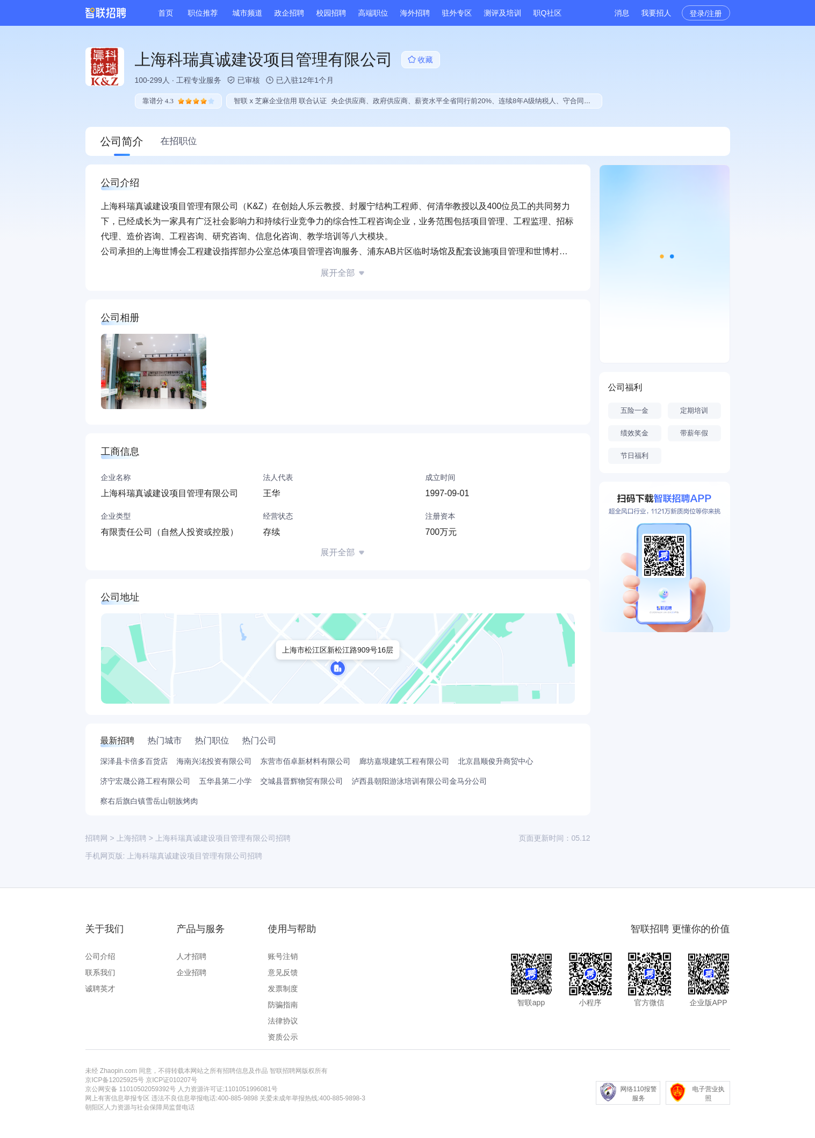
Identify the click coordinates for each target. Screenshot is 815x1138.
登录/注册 (706, 13)
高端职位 (373, 13)
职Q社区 (547, 13)
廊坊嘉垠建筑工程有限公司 (404, 761)
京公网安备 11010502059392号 (130, 1089)
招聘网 (96, 838)
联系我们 (100, 972)
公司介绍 (100, 956)
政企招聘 (290, 13)
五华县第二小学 (225, 781)
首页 (166, 13)
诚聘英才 (100, 988)
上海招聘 (132, 838)
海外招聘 (415, 13)
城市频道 (248, 13)
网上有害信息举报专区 (117, 1098)
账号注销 (283, 956)
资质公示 (283, 1037)
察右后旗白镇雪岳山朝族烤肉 (149, 801)
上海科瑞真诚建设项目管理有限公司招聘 (194, 855)
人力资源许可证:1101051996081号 (228, 1089)
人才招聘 (192, 956)
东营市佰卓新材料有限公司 (306, 761)
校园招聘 (331, 13)
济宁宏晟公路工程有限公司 (145, 781)
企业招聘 (192, 972)
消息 (622, 13)
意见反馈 (283, 972)
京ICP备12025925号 (114, 1080)
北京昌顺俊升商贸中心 (495, 761)
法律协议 (283, 1021)
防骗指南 (283, 1004)
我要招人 (656, 13)
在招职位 (179, 141)
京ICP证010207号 (171, 1080)
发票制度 (283, 988)
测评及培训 (503, 13)
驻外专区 (457, 13)
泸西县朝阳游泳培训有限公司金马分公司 (419, 781)
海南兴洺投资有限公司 (214, 761)
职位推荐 (203, 13)
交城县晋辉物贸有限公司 (302, 781)
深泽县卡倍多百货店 (134, 761)
